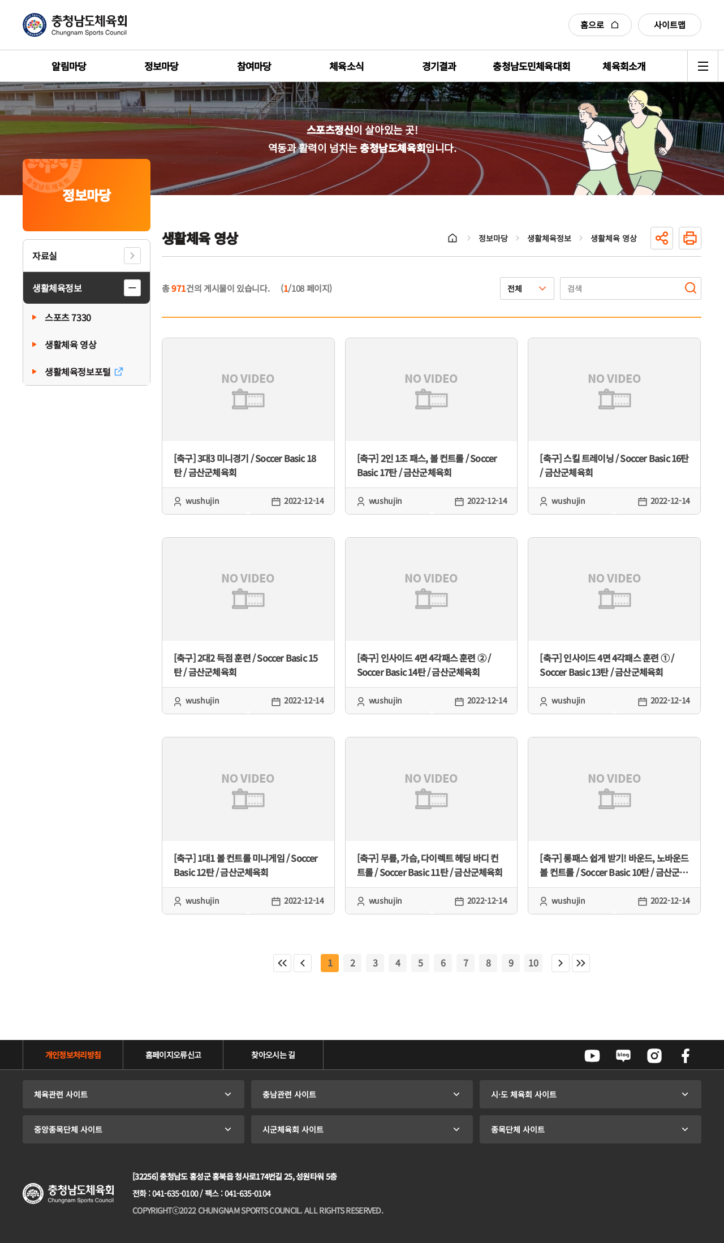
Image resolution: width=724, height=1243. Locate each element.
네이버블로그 (623, 1056)
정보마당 (493, 238)
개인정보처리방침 (73, 1054)
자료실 (44, 255)
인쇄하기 (690, 238)
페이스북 (685, 1056)
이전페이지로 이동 (303, 963)
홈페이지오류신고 (173, 1054)
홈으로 (600, 25)
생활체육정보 (57, 288)
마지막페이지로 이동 (581, 963)
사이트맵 (670, 25)
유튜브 (592, 1056)
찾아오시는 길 (273, 1054)
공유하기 (661, 238)
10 (533, 962)
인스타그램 (654, 1056)
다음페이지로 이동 (560, 963)
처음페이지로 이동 (282, 963)
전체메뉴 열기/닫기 (702, 66)
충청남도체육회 (75, 25)
